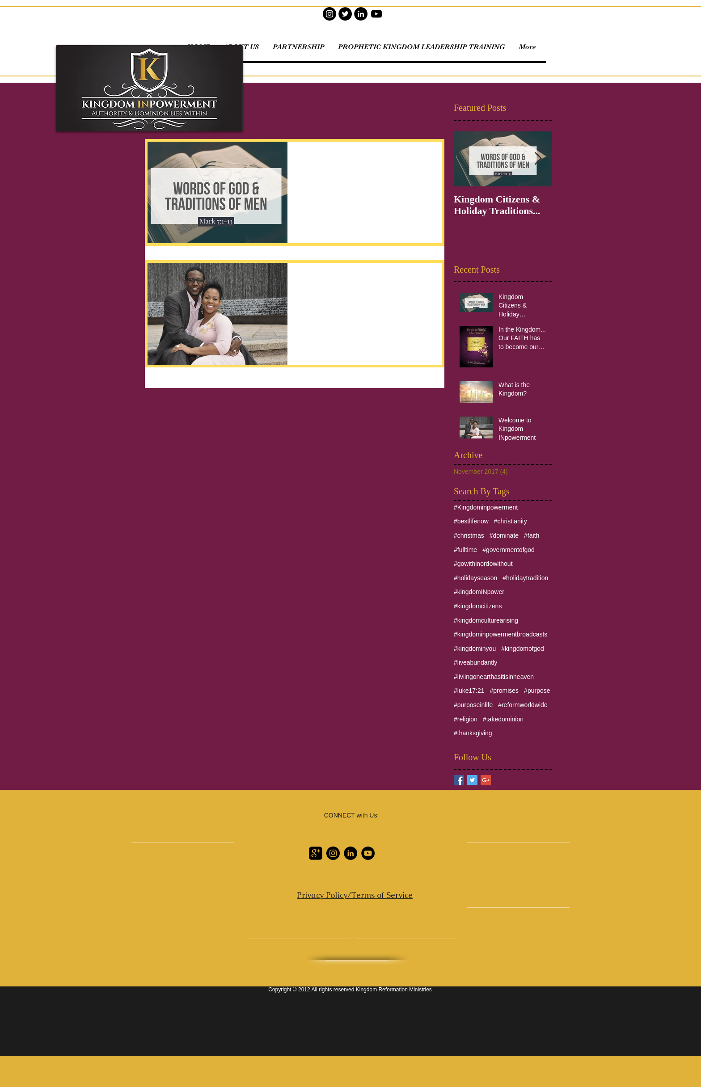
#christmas (469, 535)
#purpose (537, 690)
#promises (504, 690)
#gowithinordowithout (483, 563)
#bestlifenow (471, 521)
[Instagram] (329, 14)
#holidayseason (475, 577)
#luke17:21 (469, 690)
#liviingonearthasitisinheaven (494, 676)
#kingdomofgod (522, 648)
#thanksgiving (473, 733)
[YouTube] (376, 14)
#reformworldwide (522, 704)
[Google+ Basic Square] (486, 780)
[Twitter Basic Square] (472, 780)
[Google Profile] (315, 853)
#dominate (504, 535)
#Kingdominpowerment (486, 507)
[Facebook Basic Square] (459, 780)
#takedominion (503, 719)
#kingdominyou (475, 648)
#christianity (510, 521)
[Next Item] (538, 159)
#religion (465, 719)
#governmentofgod (508, 549)
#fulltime (465, 549)
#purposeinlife (473, 704)
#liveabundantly (475, 662)
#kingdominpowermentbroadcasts (500, 634)
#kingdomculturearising (486, 620)
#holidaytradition (525, 577)
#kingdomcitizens (478, 606)
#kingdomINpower (479, 591)
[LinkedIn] (360, 14)
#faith (531, 535)
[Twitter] (345, 14)
